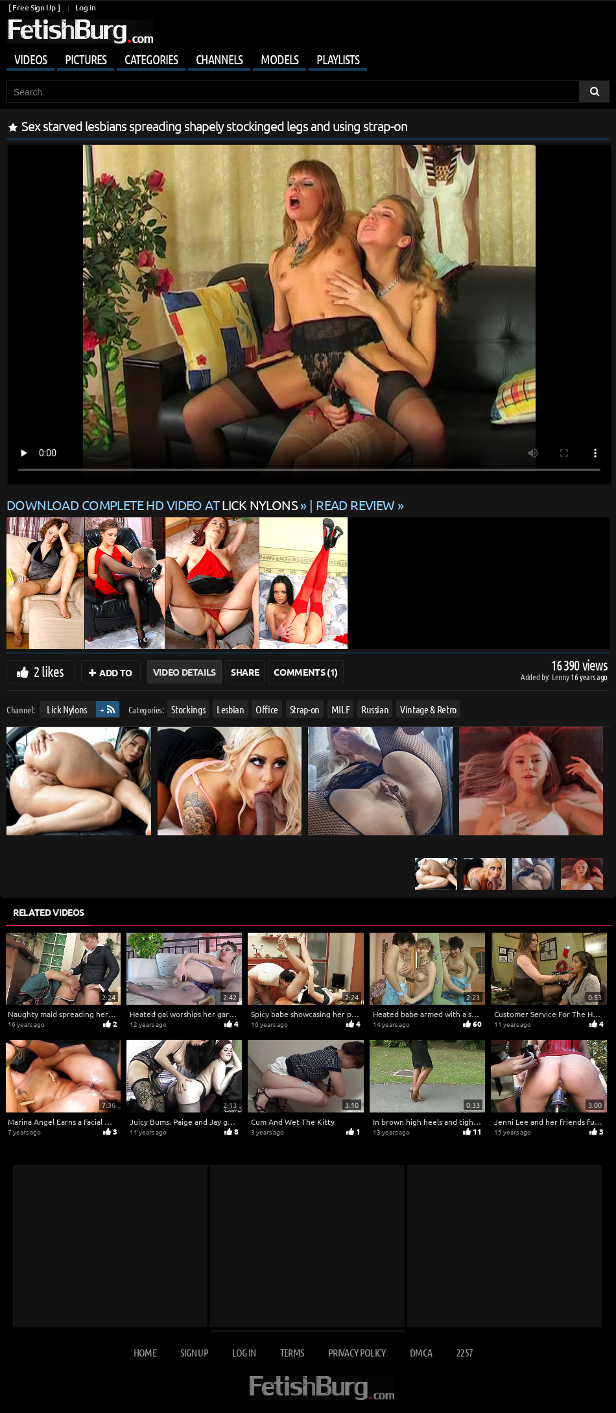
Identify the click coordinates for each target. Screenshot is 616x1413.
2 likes (49, 671)
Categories (151, 59)
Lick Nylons (67, 709)
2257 (464, 1352)
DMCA (421, 1352)
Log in (85, 7)
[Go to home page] (79, 31)
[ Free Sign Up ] (34, 7)
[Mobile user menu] (308, 57)
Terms (292, 1352)
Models (279, 59)
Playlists (337, 59)
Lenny (561, 676)
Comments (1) (306, 672)
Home (145, 1352)
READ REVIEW (355, 505)
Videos (30, 59)
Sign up (193, 1352)
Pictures (85, 59)
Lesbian (230, 709)
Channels (219, 59)
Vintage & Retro (428, 709)
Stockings (188, 709)
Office (266, 709)
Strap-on (305, 709)
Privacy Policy (357, 1352)
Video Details (184, 672)
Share (245, 672)
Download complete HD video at (153, 505)
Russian (375, 709)
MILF (340, 709)
